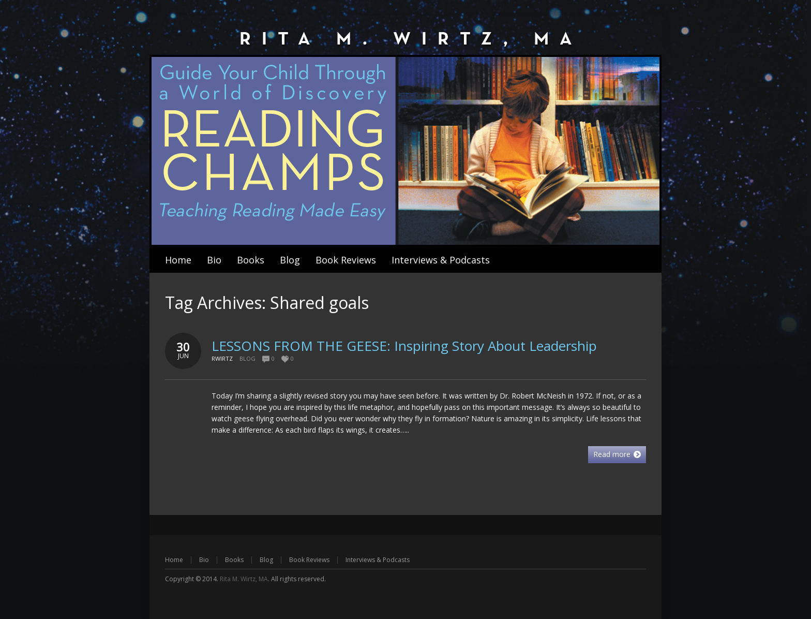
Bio (204, 559)
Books (234, 559)
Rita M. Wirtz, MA (244, 578)
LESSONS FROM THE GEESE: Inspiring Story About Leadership (404, 345)
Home (174, 559)
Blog (247, 358)
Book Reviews (309, 559)
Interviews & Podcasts (378, 559)
